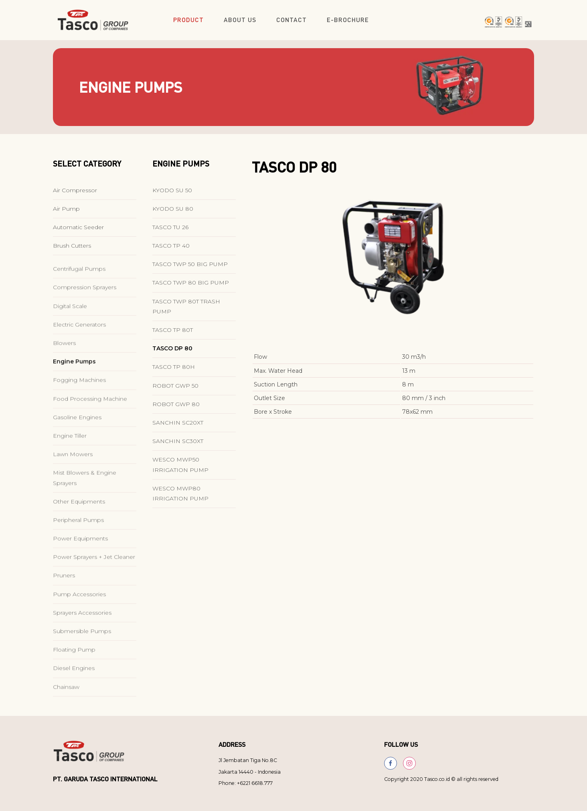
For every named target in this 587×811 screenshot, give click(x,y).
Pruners (64, 602)
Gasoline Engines (77, 443)
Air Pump (66, 214)
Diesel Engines (74, 694)
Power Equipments (80, 565)
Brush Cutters (72, 251)
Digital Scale (70, 332)
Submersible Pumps (82, 657)
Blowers (64, 369)
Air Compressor (75, 195)
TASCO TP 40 (171, 251)
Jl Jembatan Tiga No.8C (248, 760)
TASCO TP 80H (173, 372)
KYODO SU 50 (172, 195)
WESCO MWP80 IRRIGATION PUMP (180, 499)
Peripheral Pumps (78, 546)
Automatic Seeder (78, 233)
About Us (240, 20)
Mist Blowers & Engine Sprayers (84, 504)
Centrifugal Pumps (79, 295)
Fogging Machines (79, 406)
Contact (291, 20)
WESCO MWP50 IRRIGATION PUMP (180, 470)
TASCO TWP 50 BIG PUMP (190, 270)
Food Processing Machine (90, 425)
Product (188, 20)
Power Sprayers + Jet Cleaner (94, 583)
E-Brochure (348, 20)
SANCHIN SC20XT (177, 428)
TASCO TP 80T (172, 335)
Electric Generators (79, 351)
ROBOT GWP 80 (176, 410)
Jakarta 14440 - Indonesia (250, 772)
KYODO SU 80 (172, 214)
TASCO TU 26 (170, 233)
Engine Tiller (70, 462)
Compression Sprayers (84, 313)
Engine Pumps (74, 388)
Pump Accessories (79, 620)
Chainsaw (66, 713)
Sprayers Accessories (82, 639)
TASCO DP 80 (172, 354)
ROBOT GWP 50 (175, 391)
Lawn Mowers (73, 480)
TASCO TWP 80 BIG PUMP (190, 288)
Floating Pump (74, 676)
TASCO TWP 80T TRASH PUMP (186, 312)
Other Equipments (79, 528)
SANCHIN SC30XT (177, 447)
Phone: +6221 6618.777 (246, 783)
